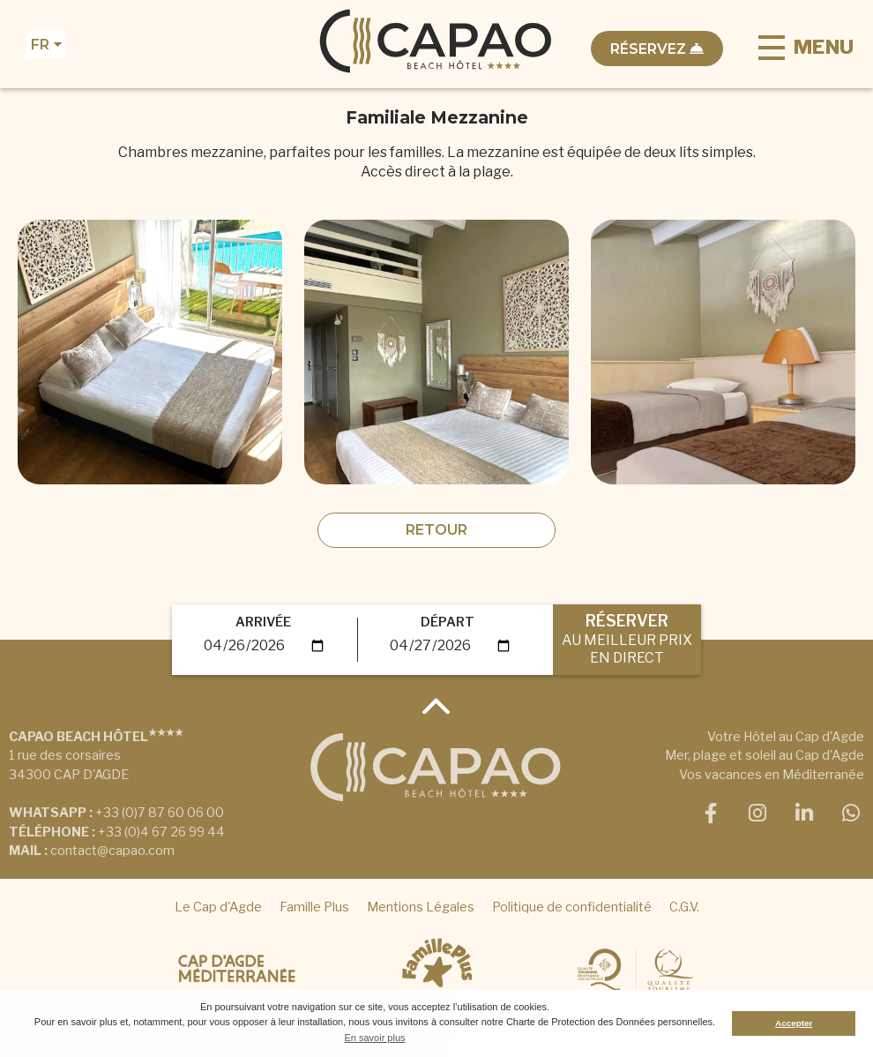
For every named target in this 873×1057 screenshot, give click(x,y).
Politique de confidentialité (572, 907)
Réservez (657, 49)
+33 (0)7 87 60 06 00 (159, 813)
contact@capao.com (112, 850)
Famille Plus (314, 907)
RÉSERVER (627, 638)
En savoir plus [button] (374, 1037)
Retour (436, 529)
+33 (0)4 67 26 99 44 (161, 832)
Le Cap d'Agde (218, 907)
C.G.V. (684, 907)
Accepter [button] (793, 1023)
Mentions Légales (420, 907)
